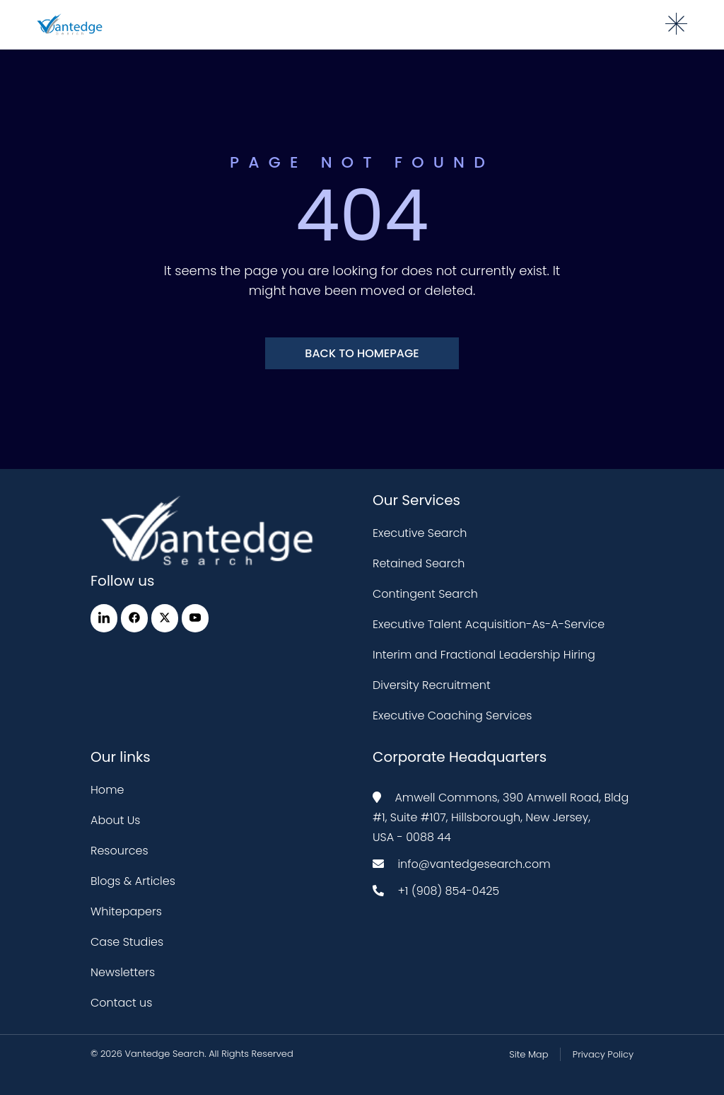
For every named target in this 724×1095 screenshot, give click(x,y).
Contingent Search (425, 594)
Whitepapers (126, 911)
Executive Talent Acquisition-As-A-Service (489, 624)
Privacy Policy (603, 1054)
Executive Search (420, 533)
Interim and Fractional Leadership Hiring (484, 655)
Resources (119, 850)
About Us (115, 820)
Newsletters (122, 972)
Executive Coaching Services (452, 715)
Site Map (528, 1054)
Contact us (121, 1003)
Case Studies (126, 942)
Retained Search (419, 563)
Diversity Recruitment (432, 685)
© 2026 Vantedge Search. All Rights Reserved (191, 1053)
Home (107, 790)
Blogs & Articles (132, 881)
